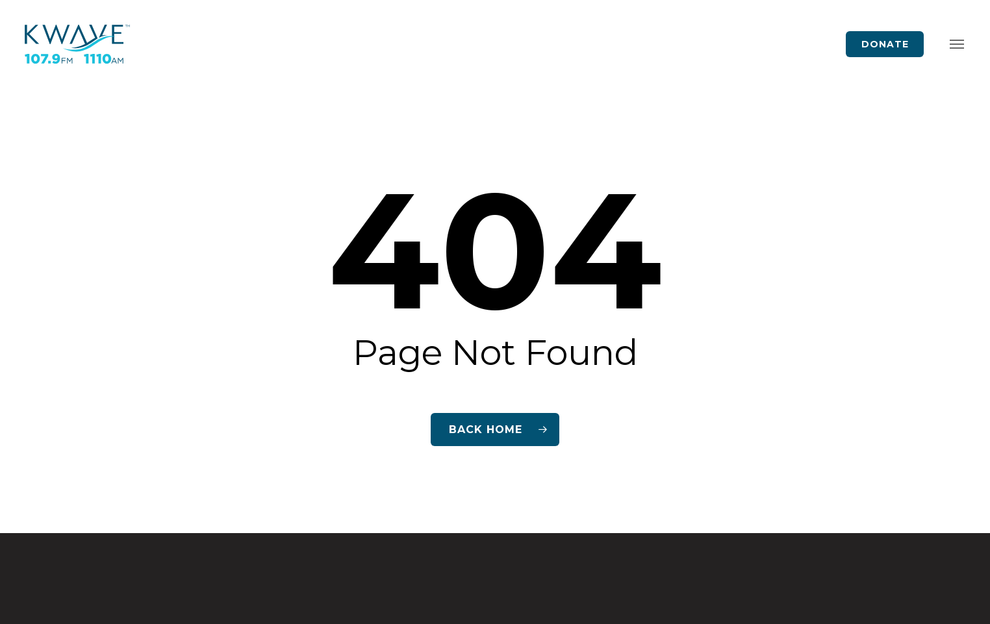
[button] (957, 44)
